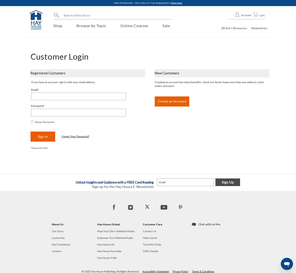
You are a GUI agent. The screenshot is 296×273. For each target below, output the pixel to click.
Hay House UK (106, 244)
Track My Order (152, 244)
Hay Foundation (61, 244)
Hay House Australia (109, 251)
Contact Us (149, 231)
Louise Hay (58, 237)
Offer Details (150, 251)
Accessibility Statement (156, 271)
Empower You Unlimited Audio (115, 237)
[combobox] (113, 15)
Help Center (150, 237)
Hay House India (107, 257)
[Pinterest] (180, 207)
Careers (56, 251)
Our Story (58, 231)
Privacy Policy (180, 271)
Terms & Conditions (203, 271)
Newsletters (259, 28)
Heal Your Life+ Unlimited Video (116, 231)
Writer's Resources (234, 28)
